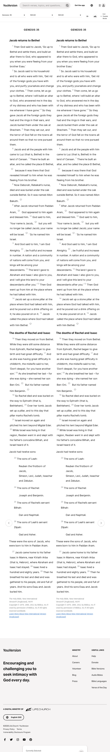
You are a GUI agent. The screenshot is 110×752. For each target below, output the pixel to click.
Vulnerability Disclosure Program (16, 732)
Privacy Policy (9, 729)
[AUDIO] (87, 16)
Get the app (80, 5)
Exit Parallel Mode (104, 16)
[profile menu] (102, 5)
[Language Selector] (91, 5)
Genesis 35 (14, 15)
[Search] (41, 5)
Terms (19, 729)
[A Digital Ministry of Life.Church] (55, 708)
